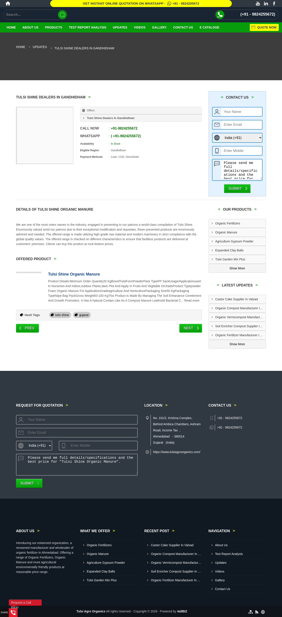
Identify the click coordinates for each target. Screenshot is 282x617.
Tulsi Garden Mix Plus (230, 259)
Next (188, 328)
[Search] (62, 14)
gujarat (84, 315)
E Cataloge (209, 27)
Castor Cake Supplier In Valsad (236, 299)
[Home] (7, 3)
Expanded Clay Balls (229, 250)
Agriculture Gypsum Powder (234, 241)
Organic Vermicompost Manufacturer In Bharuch (240, 317)
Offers (91, 110)
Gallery (159, 27)
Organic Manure (226, 232)
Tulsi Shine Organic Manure (74, 274)
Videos (139, 27)
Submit (235, 188)
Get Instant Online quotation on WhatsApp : (141, 3)
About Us (30, 27)
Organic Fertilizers (227, 223)
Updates (120, 27)
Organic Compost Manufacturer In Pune (240, 308)
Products (53, 27)
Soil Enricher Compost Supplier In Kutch (240, 326)
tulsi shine (62, 315)
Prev (29, 328)
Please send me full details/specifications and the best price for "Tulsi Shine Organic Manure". (241, 169)
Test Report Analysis (87, 27)
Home (11, 27)
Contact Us (183, 27)
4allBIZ (182, 611)
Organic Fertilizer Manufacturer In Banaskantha (240, 335)
